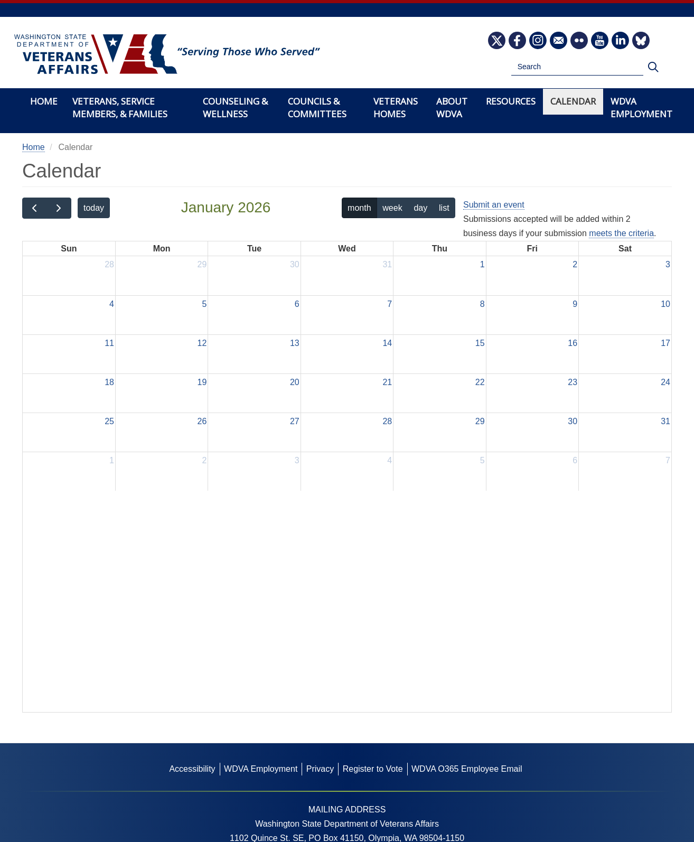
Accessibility (192, 768)
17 (665, 343)
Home (44, 101)
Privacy (320, 768)
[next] (58, 208)
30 (294, 264)
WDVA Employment (641, 107)
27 (294, 421)
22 (480, 382)
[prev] (34, 208)
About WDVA (451, 107)
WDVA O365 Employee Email (466, 768)
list (444, 207)
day (420, 207)
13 (294, 343)
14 (387, 343)
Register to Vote (373, 768)
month (359, 207)
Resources (511, 101)
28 (109, 264)
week (392, 207)
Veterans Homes (395, 107)
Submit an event (493, 204)
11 (109, 343)
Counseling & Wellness (235, 107)
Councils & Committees (317, 107)
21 (387, 382)
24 (665, 382)
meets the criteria (621, 233)
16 (572, 343)
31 (387, 264)
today (93, 207)
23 (572, 382)
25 (109, 421)
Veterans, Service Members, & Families (119, 107)
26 (202, 421)
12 (202, 343)
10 (665, 304)
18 (109, 382)
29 (202, 264)
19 (202, 382)
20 (294, 382)
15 (480, 343)
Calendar (573, 101)
